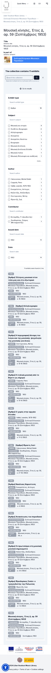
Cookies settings (37, 669)
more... (39, 161)
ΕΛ (40, 4)
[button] (5, 667)
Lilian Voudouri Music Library (14, 16)
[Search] (36, 78)
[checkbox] (9, 108)
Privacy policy (13, 669)
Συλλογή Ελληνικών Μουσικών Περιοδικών (20, 19)
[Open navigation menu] (47, 3)
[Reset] (43, 78)
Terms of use (24, 669)
